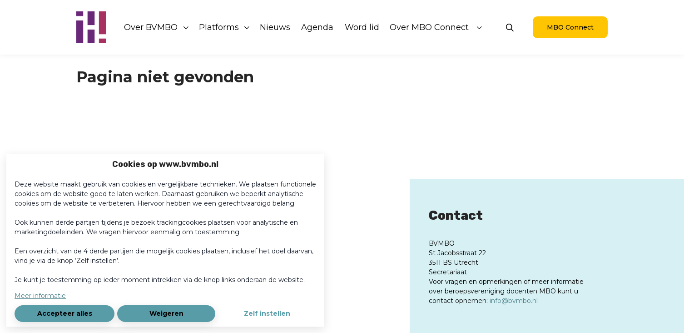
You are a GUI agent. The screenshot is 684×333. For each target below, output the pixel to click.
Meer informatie (40, 296)
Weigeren (166, 313)
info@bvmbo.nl (514, 301)
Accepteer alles (64, 313)
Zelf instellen (267, 313)
